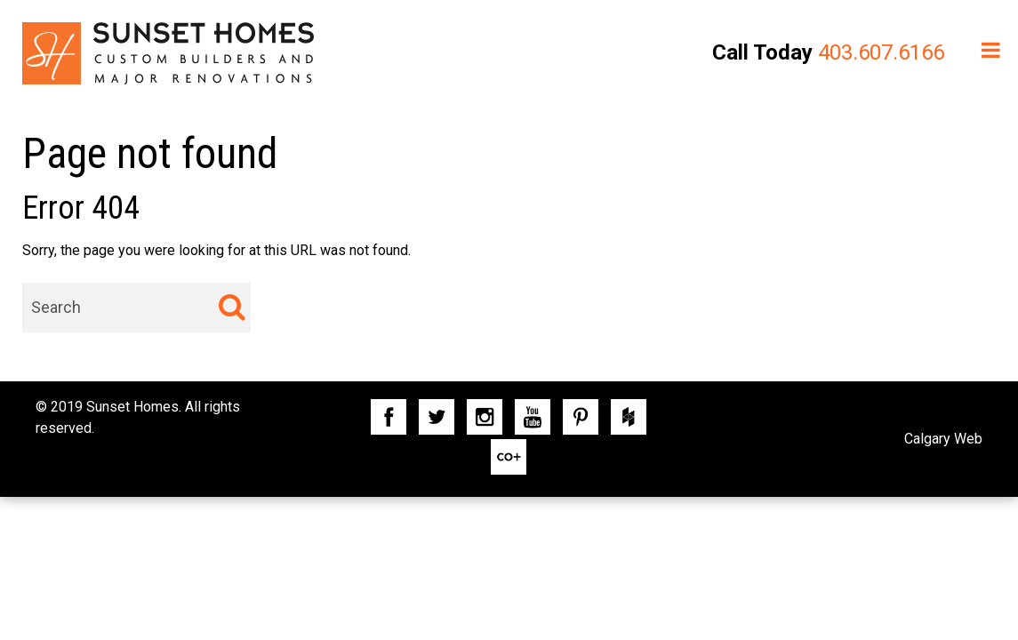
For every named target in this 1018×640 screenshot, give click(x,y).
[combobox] (136, 307)
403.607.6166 (881, 52)
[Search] (232, 307)
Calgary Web (943, 438)
